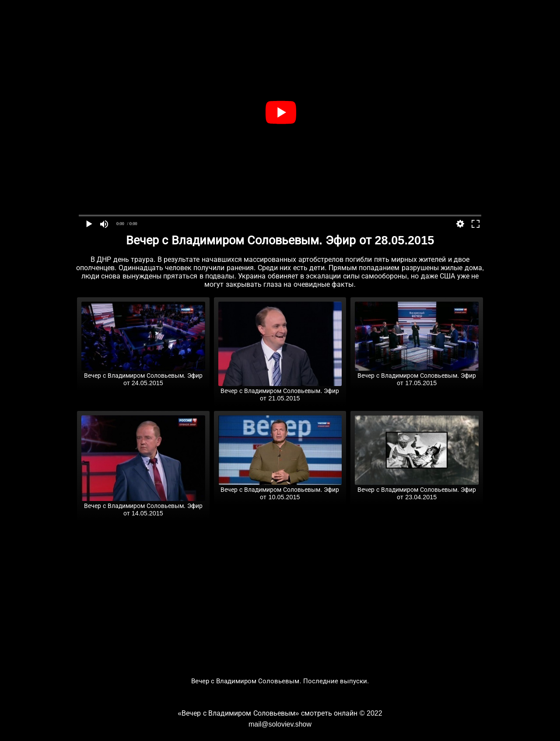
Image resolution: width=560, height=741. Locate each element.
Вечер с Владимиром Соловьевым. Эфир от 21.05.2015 (280, 391)
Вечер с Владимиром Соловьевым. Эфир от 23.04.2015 (417, 490)
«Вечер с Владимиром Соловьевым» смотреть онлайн (267, 713)
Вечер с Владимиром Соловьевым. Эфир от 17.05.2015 (417, 375)
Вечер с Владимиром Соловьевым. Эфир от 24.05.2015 (143, 375)
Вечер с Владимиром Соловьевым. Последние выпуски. (280, 681)
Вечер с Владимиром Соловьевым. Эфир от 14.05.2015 (143, 506)
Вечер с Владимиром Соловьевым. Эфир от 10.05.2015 (280, 490)
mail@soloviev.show (280, 724)
